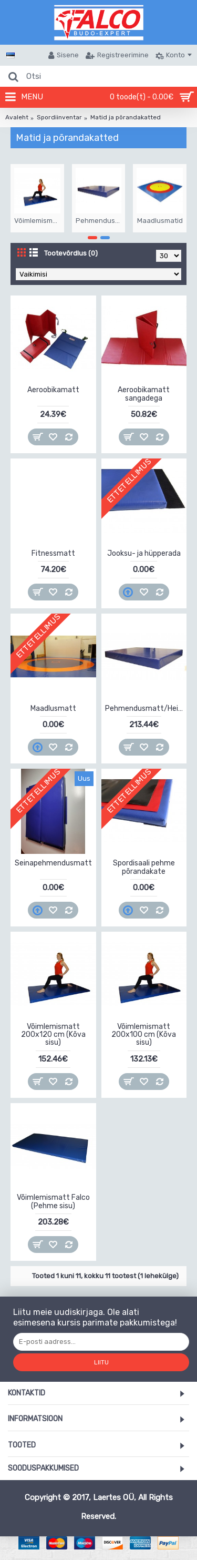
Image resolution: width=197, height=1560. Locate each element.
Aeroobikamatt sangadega (144, 393)
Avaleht (16, 117)
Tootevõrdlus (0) (71, 253)
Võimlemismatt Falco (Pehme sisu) (53, 1201)
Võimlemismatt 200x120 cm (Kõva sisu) (53, 1034)
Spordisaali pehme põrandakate (144, 867)
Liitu (101, 1362)
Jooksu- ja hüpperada (144, 553)
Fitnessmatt (53, 553)
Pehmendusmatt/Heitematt (146, 708)
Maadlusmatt (53, 708)
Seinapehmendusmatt (53, 863)
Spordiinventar (59, 117)
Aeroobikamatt (53, 389)
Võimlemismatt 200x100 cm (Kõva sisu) (143, 1034)
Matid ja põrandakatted (125, 117)
